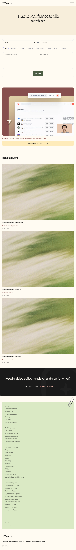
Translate (38, 73)
